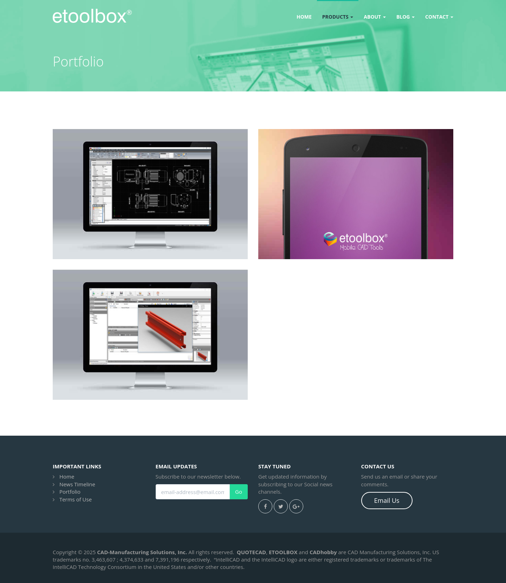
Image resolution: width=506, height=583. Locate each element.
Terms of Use (75, 499)
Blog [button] (405, 16)
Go (238, 491)
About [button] (375, 16)
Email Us (387, 500)
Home (304, 16)
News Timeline (77, 484)
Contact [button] (439, 16)
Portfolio (69, 491)
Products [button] (337, 16)
